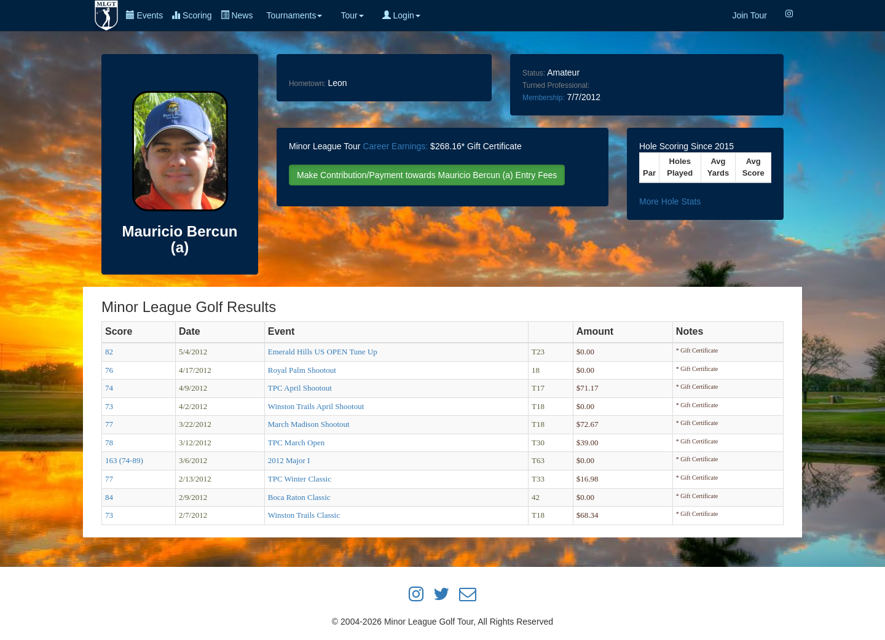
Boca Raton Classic (299, 497)
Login (401, 15)
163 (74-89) (124, 460)
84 (109, 497)
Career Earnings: (395, 146)
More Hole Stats (670, 201)
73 (109, 406)
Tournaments (294, 15)
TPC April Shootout (300, 387)
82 (109, 351)
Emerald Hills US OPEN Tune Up (322, 351)
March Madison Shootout (309, 424)
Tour (351, 15)
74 (109, 387)
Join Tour (749, 15)
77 (109, 424)
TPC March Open (296, 442)
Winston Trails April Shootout (316, 406)
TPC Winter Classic (299, 478)
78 (109, 442)
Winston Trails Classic (304, 515)
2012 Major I (289, 460)
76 (109, 370)
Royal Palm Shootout (302, 370)
